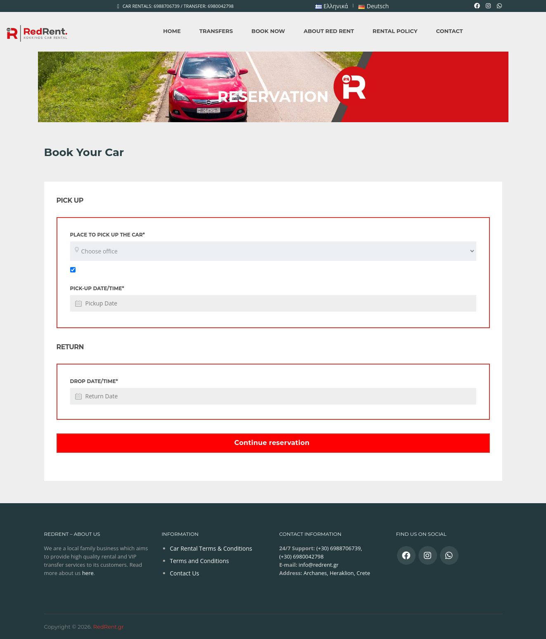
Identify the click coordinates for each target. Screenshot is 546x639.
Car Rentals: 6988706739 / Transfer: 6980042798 (178, 6)
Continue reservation (272, 443)
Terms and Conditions (199, 561)
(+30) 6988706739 (338, 548)
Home (172, 31)
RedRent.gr (108, 626)
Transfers (216, 31)
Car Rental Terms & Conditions (211, 548)
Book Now (268, 31)
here (88, 573)
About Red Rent (329, 31)
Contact (449, 31)
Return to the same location (111, 269)
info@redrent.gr (317, 564)
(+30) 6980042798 (301, 556)
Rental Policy (395, 31)
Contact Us (184, 573)
